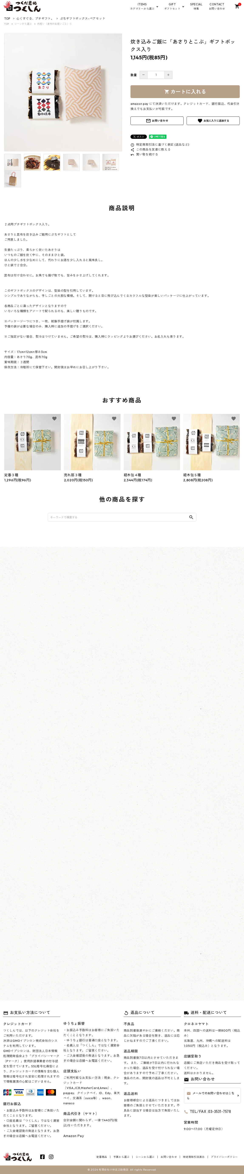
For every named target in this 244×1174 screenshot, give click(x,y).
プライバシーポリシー (224, 1156)
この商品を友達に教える (150, 149)
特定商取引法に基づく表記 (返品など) (160, 144)
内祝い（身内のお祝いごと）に (54, 23)
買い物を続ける (144, 154)
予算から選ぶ (121, 1156)
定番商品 (101, 1156)
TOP (6, 23)
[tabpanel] (63, 92)
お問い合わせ (157, 120)
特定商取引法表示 (194, 1156)
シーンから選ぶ (23, 23)
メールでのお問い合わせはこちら (210, 1095)
